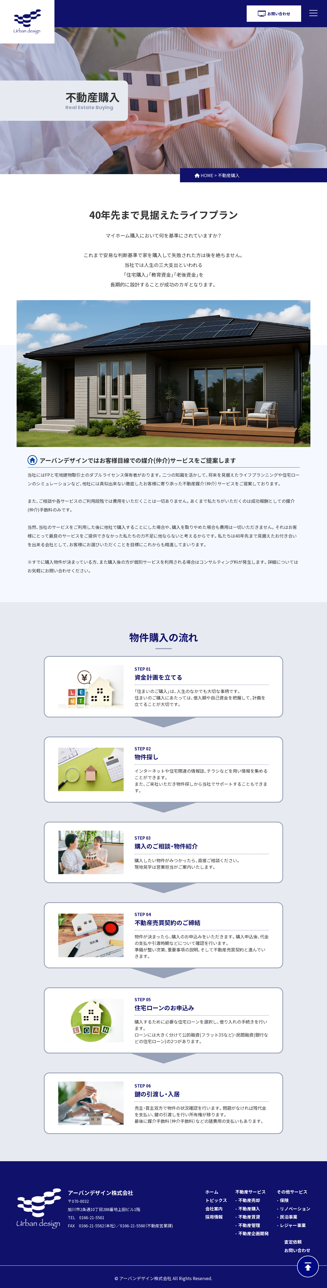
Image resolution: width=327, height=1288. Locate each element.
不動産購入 (249, 1208)
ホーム (211, 1191)
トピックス (216, 1200)
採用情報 (214, 1216)
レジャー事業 (293, 1225)
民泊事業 (288, 1216)
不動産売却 (249, 1200)
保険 (284, 1200)
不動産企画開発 (253, 1233)
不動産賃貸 (249, 1216)
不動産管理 (249, 1225)
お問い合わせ (297, 1250)
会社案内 (214, 1208)
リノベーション (295, 1208)
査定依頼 (293, 1241)
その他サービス (292, 1191)
